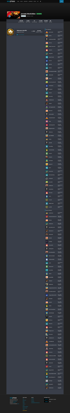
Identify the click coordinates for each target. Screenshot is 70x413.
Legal (23, 405)
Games (18, 1)
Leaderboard (31, 1)
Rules (24, 401)
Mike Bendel (15, 401)
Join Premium (25, 410)
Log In (62, 1)
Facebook (32, 401)
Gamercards (26, 1)
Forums (21, 1)
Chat (38, 1)
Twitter (32, 400)
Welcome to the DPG (22, 30)
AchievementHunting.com (35, 402)
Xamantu (14, 402)
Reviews (35, 1)
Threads (32, 398)
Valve (18, 403)
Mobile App (24, 400)
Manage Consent (25, 406)
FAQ (23, 398)
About (24, 402)
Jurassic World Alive (28, 14)
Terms (24, 409)
